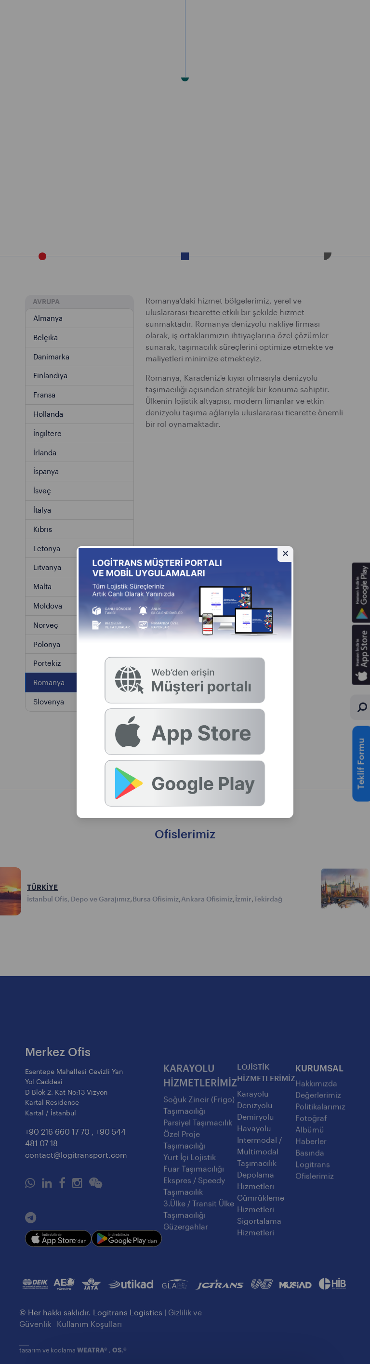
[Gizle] (285, 554)
